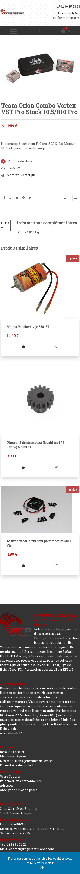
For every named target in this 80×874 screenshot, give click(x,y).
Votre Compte (10, 776)
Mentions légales (13, 756)
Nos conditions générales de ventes (26, 761)
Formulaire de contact (16, 765)
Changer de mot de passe (18, 790)
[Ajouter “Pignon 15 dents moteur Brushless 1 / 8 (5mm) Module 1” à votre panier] (23, 467)
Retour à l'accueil (13, 752)
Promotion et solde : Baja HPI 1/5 (48, 669)
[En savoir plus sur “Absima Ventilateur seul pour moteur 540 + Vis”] (23, 565)
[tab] (5, 225)
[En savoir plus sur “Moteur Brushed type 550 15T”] (23, 346)
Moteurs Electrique (21, 175)
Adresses (6, 785)
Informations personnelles (21, 781)
